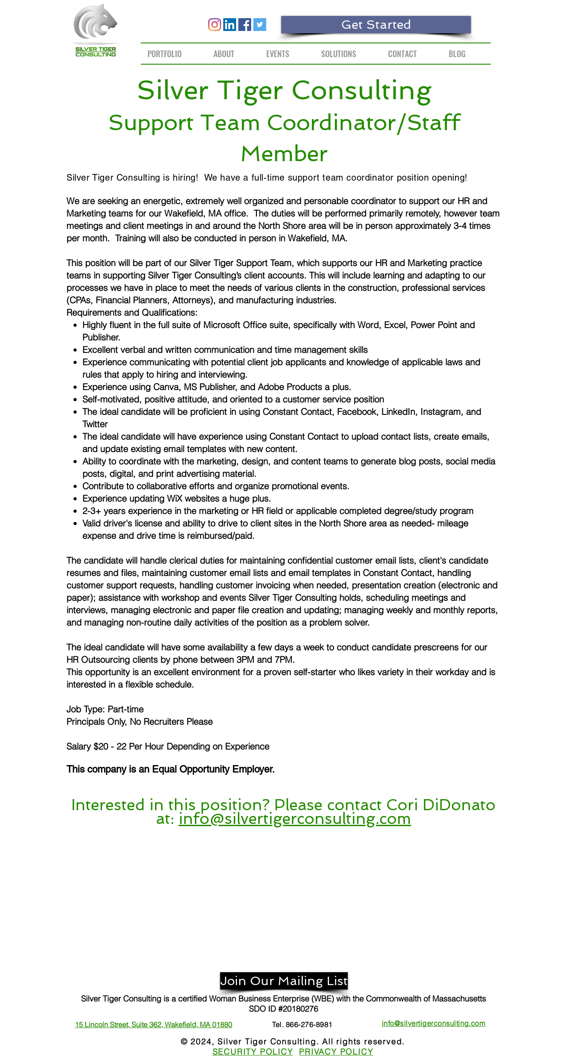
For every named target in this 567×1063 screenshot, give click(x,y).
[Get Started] (376, 24)
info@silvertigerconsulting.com (295, 818)
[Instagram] (214, 24)
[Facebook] (244, 24)
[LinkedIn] (229, 24)
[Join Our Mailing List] (284, 981)
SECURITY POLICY (253, 1052)
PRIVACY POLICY (336, 1052)
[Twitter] (259, 24)
